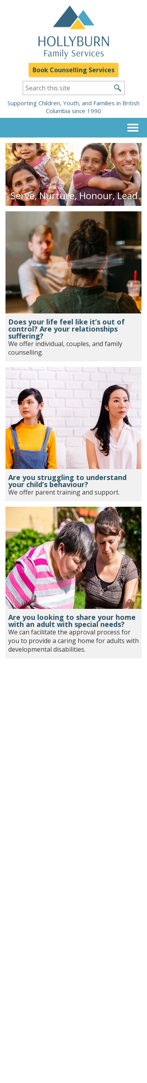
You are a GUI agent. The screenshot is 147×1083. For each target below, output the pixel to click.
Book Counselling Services (73, 70)
